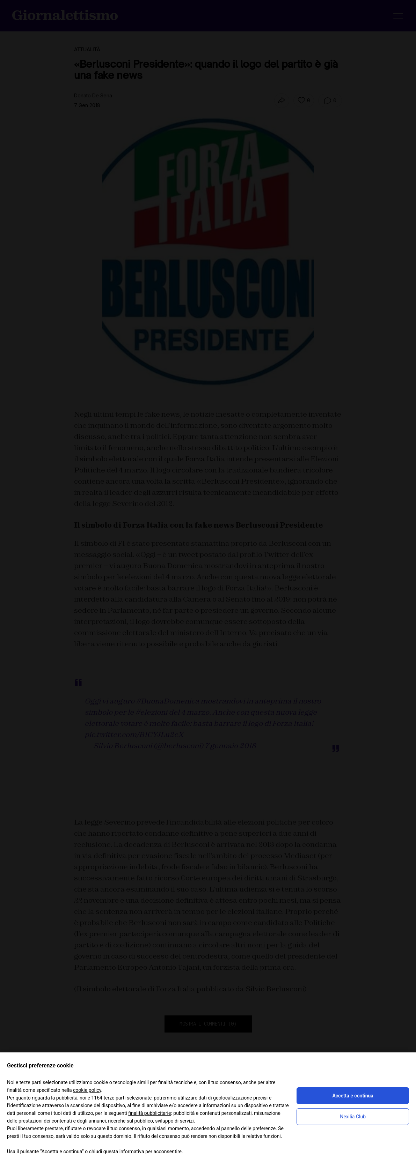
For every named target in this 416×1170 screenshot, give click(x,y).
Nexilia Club (353, 1116)
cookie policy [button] (87, 1090)
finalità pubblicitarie (149, 1113)
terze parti (114, 1098)
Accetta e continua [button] (352, 1095)
